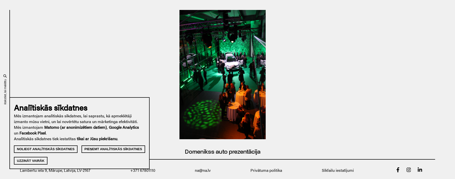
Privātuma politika (266, 170)
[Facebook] (398, 171)
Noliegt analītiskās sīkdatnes (46, 149)
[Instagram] (409, 171)
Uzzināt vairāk (30, 161)
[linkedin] (420, 171)
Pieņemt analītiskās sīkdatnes (113, 149)
